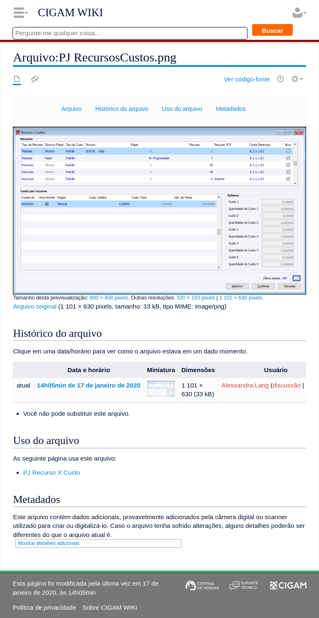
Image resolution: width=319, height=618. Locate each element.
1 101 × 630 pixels (240, 298)
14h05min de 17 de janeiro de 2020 (88, 385)
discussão (287, 385)
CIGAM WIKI (70, 12)
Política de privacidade (44, 607)
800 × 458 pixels (109, 298)
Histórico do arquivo (122, 108)
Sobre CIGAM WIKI (109, 607)
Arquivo (71, 108)
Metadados (230, 108)
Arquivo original (34, 306)
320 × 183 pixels (196, 298)
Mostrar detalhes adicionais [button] (48, 543)
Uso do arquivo (182, 108)
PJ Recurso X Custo (51, 472)
